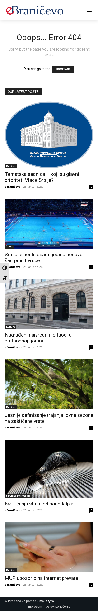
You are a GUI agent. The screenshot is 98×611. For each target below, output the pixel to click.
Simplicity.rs (45, 601)
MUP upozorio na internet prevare (41, 578)
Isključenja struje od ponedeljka (39, 504)
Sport (9, 246)
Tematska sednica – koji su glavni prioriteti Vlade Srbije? (42, 177)
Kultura (10, 326)
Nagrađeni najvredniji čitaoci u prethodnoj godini (38, 338)
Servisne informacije (18, 495)
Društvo (11, 166)
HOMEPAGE (63, 69)
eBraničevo (12, 186)
